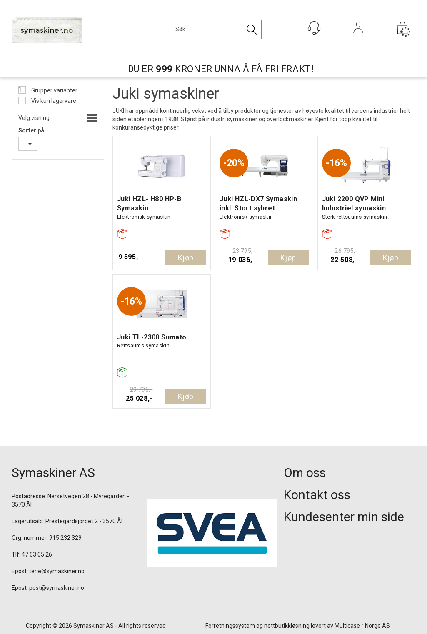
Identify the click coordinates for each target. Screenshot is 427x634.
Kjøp (186, 257)
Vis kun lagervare (53, 100)
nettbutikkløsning (287, 625)
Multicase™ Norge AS (362, 625)
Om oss (305, 472)
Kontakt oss (317, 494)
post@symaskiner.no (56, 587)
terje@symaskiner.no (57, 571)
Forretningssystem (230, 625)
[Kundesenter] (314, 28)
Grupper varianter (53, 90)
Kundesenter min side (344, 516)
